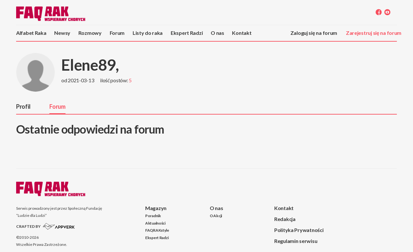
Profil (23, 106)
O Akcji (216, 215)
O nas (217, 33)
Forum (117, 33)
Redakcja (285, 219)
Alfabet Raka (31, 33)
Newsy (62, 33)
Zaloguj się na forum (313, 33)
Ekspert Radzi (187, 33)
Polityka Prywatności (298, 230)
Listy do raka (148, 33)
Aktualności (155, 223)
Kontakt (241, 33)
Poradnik (153, 215)
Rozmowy (90, 33)
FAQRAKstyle (157, 230)
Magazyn (155, 208)
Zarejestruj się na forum (373, 33)
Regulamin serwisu (295, 241)
